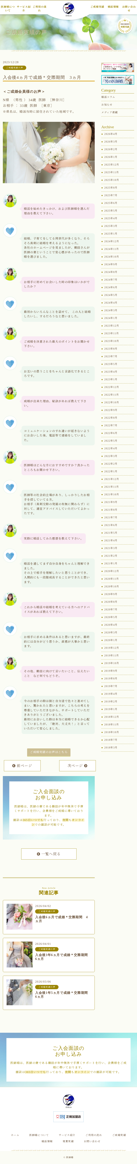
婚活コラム (108, 97)
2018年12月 (111, 717)
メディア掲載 (109, 113)
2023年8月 (111, 349)
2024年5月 (111, 295)
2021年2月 (111, 556)
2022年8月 (111, 418)
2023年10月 (111, 341)
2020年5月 (111, 617)
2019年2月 (111, 702)
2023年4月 (111, 372)
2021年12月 (111, 479)
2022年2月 (111, 464)
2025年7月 (111, 196)
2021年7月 (111, 518)
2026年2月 (111, 150)
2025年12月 (111, 165)
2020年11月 (111, 579)
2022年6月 (111, 433)
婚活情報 (47, 1141)
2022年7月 (111, 426)
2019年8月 (111, 679)
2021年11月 (111, 487)
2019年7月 (111, 686)
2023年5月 (111, 364)
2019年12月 (111, 648)
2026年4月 (111, 134)
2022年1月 (111, 472)
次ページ (78, 766)
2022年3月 (111, 456)
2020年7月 (111, 610)
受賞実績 (68, 1141)
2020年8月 (111, 602)
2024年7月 (111, 280)
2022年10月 (111, 403)
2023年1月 (111, 380)
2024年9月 (111, 265)
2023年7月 (111, 357)
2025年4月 (111, 219)
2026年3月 (111, 142)
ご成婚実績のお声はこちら (49, 752)
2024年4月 (111, 303)
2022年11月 (111, 395)
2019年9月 (111, 671)
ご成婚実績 (119, 1135)
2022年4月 (111, 449)
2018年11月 (111, 725)
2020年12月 (111, 571)
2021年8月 (111, 510)
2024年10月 (111, 257)
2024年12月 (111, 242)
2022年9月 (111, 410)
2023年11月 (111, 334)
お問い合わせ (92, 1141)
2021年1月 (111, 564)
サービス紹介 (67, 1135)
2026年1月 (111, 157)
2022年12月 (111, 387)
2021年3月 (111, 548)
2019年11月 (111, 656)
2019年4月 (111, 694)
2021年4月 (111, 541)
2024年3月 (111, 311)
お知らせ (106, 105)
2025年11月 (111, 173)
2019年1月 (111, 709)
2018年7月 (111, 740)
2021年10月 (111, 495)
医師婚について (39, 1135)
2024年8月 (111, 272)
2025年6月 (111, 203)
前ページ (22, 766)
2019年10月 (111, 663)
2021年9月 (111, 502)
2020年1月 (111, 640)
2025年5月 (111, 211)
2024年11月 (111, 249)
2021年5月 (111, 533)
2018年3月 (111, 748)
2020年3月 (111, 633)
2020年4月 (111, 625)
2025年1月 (111, 234)
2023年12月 (111, 326)
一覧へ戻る (49, 854)
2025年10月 (111, 180)
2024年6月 (111, 288)
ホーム (15, 1135)
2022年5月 (111, 441)
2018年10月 (111, 732)
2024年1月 (111, 318)
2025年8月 (111, 188)
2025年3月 (111, 226)
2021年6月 (111, 525)
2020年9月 (111, 594)
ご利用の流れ (93, 1135)
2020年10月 (111, 587)
